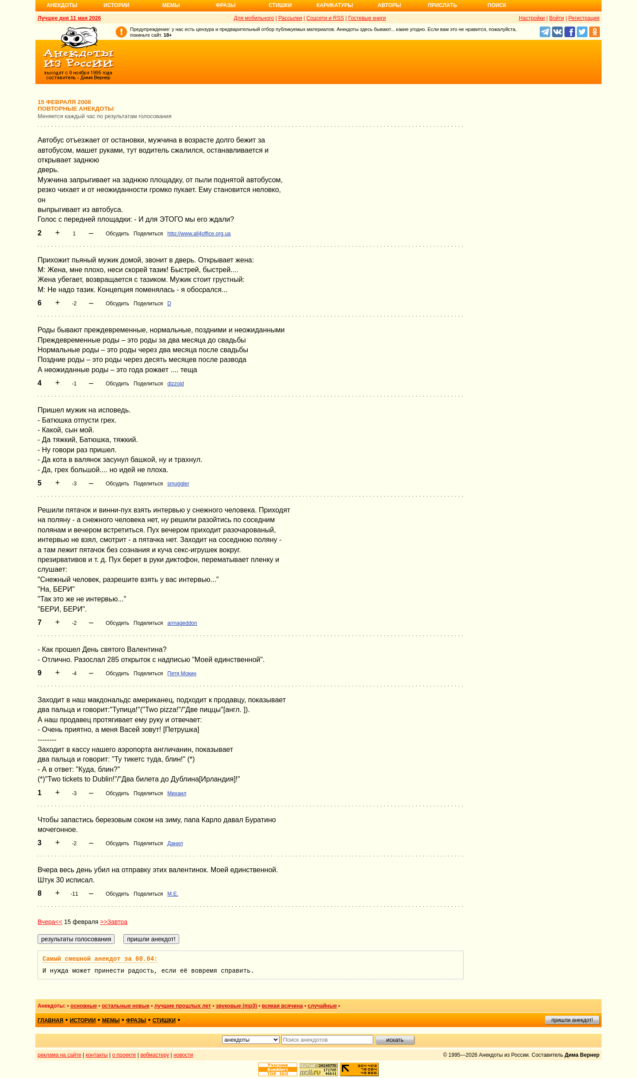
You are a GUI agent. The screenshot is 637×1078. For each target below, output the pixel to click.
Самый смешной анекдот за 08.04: (99, 958)
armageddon (182, 623)
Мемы (171, 5)
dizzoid (175, 384)
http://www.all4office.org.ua (198, 234)
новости (183, 1055)
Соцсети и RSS (325, 18)
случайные (322, 1006)
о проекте (124, 1055)
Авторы (389, 5)
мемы (111, 1020)
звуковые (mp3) (236, 1006)
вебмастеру (154, 1055)
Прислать (442, 5)
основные (83, 1006)
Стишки (280, 5)
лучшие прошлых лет (182, 1006)
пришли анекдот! (572, 1020)
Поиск (497, 5)
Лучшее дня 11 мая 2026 (69, 18)
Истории (117, 5)
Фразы (225, 5)
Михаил (176, 793)
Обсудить (117, 234)
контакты (97, 1055)
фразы (136, 1020)
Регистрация (583, 18)
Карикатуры (334, 5)
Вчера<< (50, 921)
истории (83, 1020)
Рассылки (290, 18)
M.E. (172, 894)
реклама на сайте (59, 1055)
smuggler (178, 484)
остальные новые (126, 1006)
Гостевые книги (367, 18)
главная (50, 1020)
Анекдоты (61, 5)
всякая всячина (282, 1006)
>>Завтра (113, 921)
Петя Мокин (181, 673)
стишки (164, 1020)
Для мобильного (254, 18)
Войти (556, 18)
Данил (175, 843)
